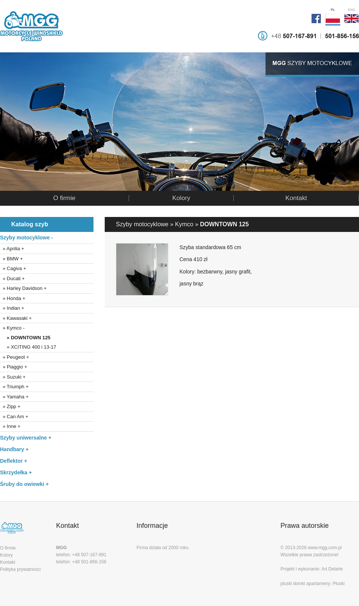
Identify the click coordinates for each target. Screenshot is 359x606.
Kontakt (296, 198)
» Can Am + (14, 416)
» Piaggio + (13, 367)
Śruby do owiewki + (24, 484)
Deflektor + (13, 461)
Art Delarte (332, 569)
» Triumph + (14, 386)
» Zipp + (10, 406)
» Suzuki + (12, 377)
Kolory (181, 198)
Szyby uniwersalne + (25, 438)
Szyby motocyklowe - (26, 238)
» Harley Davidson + (23, 288)
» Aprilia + (12, 248)
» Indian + (12, 308)
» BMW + (11, 258)
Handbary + (14, 449)
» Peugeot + (14, 357)
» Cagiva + (13, 268)
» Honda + (12, 298)
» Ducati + (12, 278)
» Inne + (10, 426)
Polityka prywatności (20, 569)
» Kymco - (12, 328)
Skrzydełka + (16, 472)
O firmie (64, 198)
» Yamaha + (14, 397)
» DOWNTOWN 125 (25, 337)
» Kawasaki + (16, 318)
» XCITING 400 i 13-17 (28, 347)
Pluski (338, 583)
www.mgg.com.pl (325, 547)
